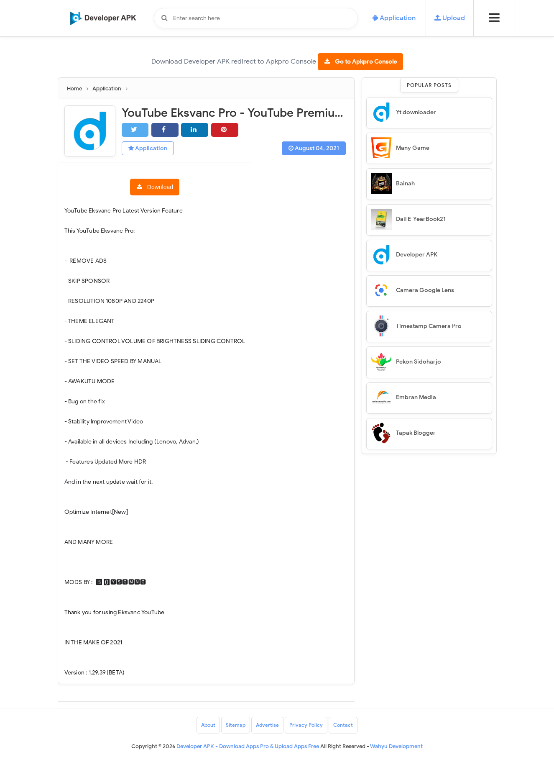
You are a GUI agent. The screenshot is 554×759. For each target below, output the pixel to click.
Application (147, 148)
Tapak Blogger (416, 432)
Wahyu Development (396, 746)
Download (160, 187)
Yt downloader (416, 112)
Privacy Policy (306, 725)
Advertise (267, 725)
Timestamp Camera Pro (429, 326)
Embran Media (416, 397)
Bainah (405, 183)
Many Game (412, 147)
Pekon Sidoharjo (418, 361)
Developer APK (416, 254)
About (208, 725)
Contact (343, 725)
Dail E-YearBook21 (421, 219)
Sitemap (235, 725)
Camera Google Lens (425, 290)
